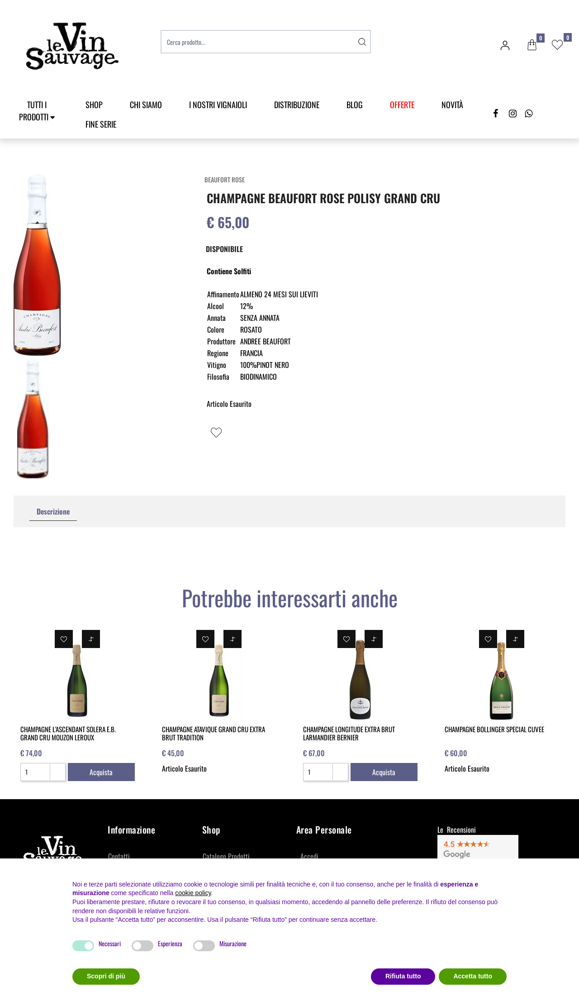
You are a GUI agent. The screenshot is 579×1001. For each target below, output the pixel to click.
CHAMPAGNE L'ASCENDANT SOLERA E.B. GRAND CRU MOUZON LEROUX (68, 733)
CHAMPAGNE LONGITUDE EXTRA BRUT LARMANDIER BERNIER (349, 733)
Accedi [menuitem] (309, 856)
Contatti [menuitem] (119, 856)
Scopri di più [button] (106, 976)
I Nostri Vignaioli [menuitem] (218, 104)
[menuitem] (402, 104)
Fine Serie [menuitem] (100, 124)
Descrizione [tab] (53, 511)
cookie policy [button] (193, 892)
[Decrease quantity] (57, 775)
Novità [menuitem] (452, 104)
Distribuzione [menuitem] (296, 104)
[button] (362, 41)
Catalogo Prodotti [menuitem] (226, 856)
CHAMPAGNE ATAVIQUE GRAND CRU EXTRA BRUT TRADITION (213, 733)
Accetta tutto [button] (472, 976)
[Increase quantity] (57, 768)
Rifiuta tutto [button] (403, 976)
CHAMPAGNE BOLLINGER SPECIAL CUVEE (494, 729)
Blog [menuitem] (354, 104)
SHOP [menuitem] (94, 104)
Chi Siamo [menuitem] (146, 104)
